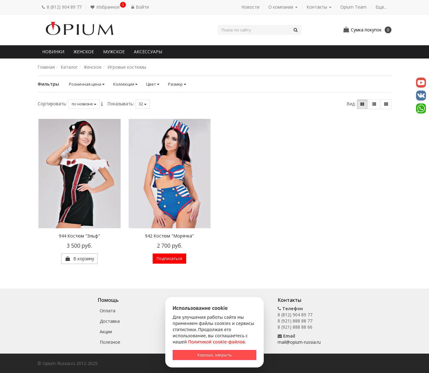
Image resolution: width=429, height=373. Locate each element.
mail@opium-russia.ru (299, 342)
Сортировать (52, 104)
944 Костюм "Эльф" (79, 236)
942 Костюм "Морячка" (169, 236)
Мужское (114, 52)
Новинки (53, 52)
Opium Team (353, 7)
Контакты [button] (319, 7)
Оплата (107, 311)
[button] (106, 7)
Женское (84, 52)
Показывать (120, 104)
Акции (106, 331)
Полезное (110, 342)
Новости (250, 7)
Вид (351, 104)
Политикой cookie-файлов (216, 342)
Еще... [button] (381, 7)
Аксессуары (148, 52)
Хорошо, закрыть (214, 355)
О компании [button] (283, 7)
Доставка (110, 321)
